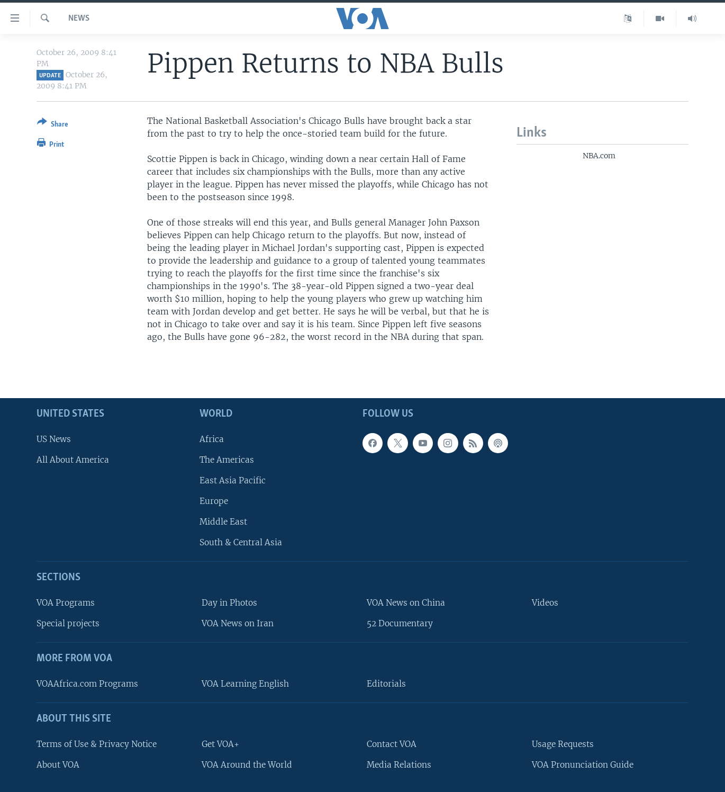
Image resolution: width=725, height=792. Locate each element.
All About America (73, 460)
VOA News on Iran (238, 624)
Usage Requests (563, 744)
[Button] (52, 125)
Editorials (386, 684)
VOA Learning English (245, 684)
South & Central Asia (241, 543)
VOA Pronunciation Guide (582, 765)
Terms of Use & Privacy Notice (97, 744)
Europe (214, 501)
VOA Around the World (247, 765)
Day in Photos (229, 603)
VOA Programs (66, 603)
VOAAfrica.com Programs (87, 684)
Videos (545, 603)
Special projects (68, 624)
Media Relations (399, 765)
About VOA (58, 765)
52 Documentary (400, 624)
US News (54, 439)
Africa (212, 439)
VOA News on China (406, 603)
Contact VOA (391, 744)
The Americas (227, 460)
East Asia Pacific (233, 480)
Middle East (223, 522)
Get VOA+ (220, 744)
